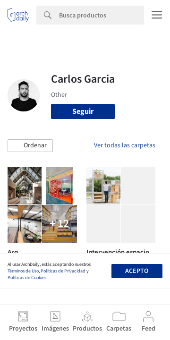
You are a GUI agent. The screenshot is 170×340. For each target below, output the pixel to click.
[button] (30, 146)
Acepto (136, 271)
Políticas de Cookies (27, 277)
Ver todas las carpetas (124, 145)
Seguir (83, 111)
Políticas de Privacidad (63, 271)
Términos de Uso (23, 271)
